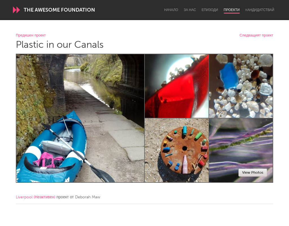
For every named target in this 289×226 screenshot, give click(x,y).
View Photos (252, 172)
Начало (171, 10)
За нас (190, 10)
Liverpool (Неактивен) (35, 197)
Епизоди (210, 10)
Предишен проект (31, 35)
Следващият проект (256, 35)
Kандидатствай (259, 10)
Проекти (232, 10)
